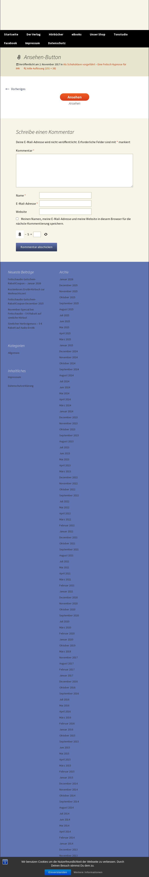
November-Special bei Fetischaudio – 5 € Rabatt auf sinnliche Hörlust (24, 313)
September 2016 (69, 693)
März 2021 (65, 579)
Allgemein (13, 353)
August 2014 (66, 807)
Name (21, 195)
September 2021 (69, 549)
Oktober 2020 (67, 609)
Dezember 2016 (68, 681)
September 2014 (69, 801)
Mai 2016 (64, 705)
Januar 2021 (66, 591)
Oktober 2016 (67, 687)
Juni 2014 (64, 819)
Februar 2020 (66, 633)
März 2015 (65, 765)
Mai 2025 (64, 327)
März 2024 (65, 405)
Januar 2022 (66, 531)
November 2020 (68, 603)
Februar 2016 (66, 723)
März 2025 (65, 339)
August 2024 (66, 375)
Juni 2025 (64, 321)
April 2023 (65, 465)
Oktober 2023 (67, 429)
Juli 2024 (64, 381)
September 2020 (69, 615)
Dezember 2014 (68, 783)
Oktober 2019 (67, 645)
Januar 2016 (66, 729)
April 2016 (65, 711)
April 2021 (65, 573)
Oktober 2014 (67, 795)
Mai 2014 (64, 825)
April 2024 (65, 399)
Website (21, 212)
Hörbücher (56, 34)
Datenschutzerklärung (21, 385)
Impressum (32, 43)
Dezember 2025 (68, 285)
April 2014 (65, 831)
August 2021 (66, 555)
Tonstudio (121, 34)
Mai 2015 (64, 753)
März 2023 (65, 471)
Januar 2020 (66, 639)
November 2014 (68, 789)
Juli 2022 (64, 501)
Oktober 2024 (67, 363)
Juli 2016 (64, 699)
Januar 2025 (66, 345)
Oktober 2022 (67, 489)
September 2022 (69, 495)
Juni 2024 (64, 387)
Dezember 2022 (68, 477)
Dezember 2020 (68, 597)
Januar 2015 (66, 777)
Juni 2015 (64, 747)
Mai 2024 (64, 393)
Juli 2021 (64, 561)
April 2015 (65, 759)
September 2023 (69, 435)
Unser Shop (97, 34)
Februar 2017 (66, 669)
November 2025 (68, 291)
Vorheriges (14, 89)
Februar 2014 (66, 837)
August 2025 (66, 309)
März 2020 (65, 627)
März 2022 (65, 519)
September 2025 (69, 303)
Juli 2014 (64, 813)
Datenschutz (57, 43)
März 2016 (65, 717)
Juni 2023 (64, 453)
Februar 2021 (66, 585)
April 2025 (65, 333)
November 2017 (68, 657)
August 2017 (66, 663)
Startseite (11, 34)
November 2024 (68, 357)
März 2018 (65, 651)
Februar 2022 (66, 525)
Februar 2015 (66, 771)
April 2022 (65, 513)
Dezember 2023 (68, 417)
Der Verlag (34, 34)
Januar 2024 (66, 411)
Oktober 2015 (67, 735)
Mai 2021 (64, 567)
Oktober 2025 (67, 297)
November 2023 (68, 423)
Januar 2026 (66, 279)
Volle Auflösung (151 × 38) (41, 68)
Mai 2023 (64, 459)
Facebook (10, 43)
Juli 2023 (64, 447)
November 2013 (68, 855)
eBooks (76, 34)
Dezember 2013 (68, 849)
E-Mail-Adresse (27, 203)
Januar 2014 (66, 843)
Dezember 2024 (68, 351)
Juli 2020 (64, 621)
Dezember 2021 (68, 537)
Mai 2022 (64, 507)
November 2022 (68, 483)
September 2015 (69, 741)
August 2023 (66, 441)
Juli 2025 (64, 315)
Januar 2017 (66, 675)
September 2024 (69, 369)
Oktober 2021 (67, 543)
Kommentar (25, 150)
